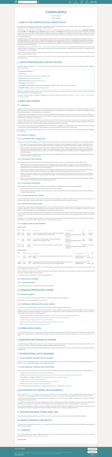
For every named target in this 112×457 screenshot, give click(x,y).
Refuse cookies (92, 452)
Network (86, 2)
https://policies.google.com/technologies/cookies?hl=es (40, 372)
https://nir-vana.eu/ (56, 15)
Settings (92, 454)
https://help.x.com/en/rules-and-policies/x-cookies (38, 383)
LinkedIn (37, 87)
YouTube (47, 87)
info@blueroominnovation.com (33, 78)
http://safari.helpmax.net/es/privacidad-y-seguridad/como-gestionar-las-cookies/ (43, 322)
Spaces (82, 2)
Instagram (32, 87)
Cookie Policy (52, 434)
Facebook (42, 87)
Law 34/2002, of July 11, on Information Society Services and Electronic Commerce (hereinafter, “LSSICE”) (46, 394)
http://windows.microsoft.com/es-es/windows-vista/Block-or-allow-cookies (60, 315)
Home (70, 2)
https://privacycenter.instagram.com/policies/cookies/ (54, 377)
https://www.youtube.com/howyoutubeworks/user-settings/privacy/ (41, 381)
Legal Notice (42, 56)
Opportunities (75, 2)
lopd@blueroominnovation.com (37, 80)
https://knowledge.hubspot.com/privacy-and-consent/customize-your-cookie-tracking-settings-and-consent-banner (54, 375)
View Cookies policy (19, 454)
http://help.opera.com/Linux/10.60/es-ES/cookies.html (37, 324)
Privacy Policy (51, 56)
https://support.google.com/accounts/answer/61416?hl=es (39, 319)
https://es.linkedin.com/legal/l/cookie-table (35, 379)
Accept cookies (92, 449)
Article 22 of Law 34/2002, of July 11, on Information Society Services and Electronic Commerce (48, 46)
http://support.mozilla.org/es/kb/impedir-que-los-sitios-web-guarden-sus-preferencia (49, 317)
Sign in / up (93, 2)
